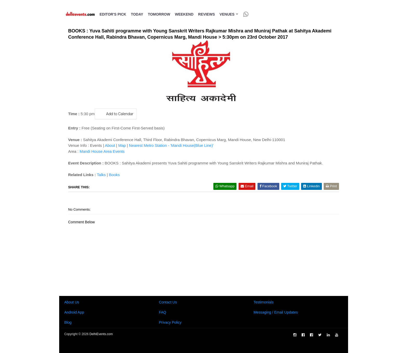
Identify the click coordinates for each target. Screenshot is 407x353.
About (110, 145)
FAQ (162, 312)
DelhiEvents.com (101, 334)
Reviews (206, 14)
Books (114, 174)
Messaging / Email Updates (276, 312)
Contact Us (168, 302)
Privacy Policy (170, 322)
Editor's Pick (113, 14)
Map (122, 145)
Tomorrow (159, 14)
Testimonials (264, 302)
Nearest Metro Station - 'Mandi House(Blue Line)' (171, 145)
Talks (101, 174)
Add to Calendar (115, 113)
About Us (71, 302)
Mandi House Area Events (102, 151)
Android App (74, 312)
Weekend (184, 14)
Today (137, 14)
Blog (68, 322)
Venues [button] (229, 14)
